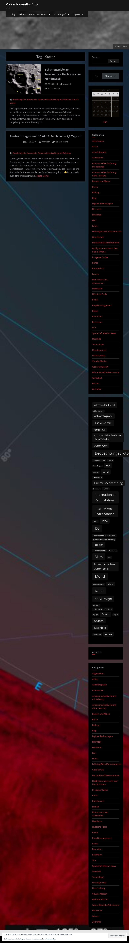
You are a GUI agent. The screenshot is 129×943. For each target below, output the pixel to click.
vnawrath (67, 83)
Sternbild (96, 338)
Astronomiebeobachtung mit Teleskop (54, 99)
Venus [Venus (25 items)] (108, 634)
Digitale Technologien (102, 203)
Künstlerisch (98, 268)
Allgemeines (98, 141)
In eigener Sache (100, 257)
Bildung (95, 192)
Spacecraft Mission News (104, 333)
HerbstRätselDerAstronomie (105, 242)
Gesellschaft (98, 237)
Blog (13, 14)
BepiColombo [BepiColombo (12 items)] (99, 460)
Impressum (78, 14)
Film (94, 220)
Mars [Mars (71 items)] (99, 556)
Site (94, 327)
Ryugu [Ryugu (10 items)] (95, 614)
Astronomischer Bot (37, 14)
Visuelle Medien (99, 361)
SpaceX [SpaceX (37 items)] (98, 621)
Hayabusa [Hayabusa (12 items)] (97, 477)
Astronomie (32, 99)
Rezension (97, 322)
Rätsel (95, 311)
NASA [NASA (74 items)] (99, 590)
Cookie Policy (51, 939)
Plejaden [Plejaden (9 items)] (96, 605)
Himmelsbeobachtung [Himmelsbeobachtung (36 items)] (108, 483)
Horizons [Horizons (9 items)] (96, 489)
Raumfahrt (97, 316)
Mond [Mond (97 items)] (100, 576)
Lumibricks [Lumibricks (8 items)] (113, 551)
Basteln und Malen (101, 181)
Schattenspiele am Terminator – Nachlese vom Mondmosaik (63, 74)
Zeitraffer (96, 389)
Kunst (95, 262)
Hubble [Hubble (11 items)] (105, 489)
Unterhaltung (98, 355)
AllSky (95, 146)
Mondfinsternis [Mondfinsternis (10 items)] (98, 584)
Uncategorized (99, 350)
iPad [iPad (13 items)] (95, 521)
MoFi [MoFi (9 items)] (109, 557)
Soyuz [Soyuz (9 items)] (116, 614)
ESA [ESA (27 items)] (108, 465)
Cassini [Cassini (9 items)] (110, 461)
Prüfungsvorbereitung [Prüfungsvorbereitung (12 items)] (102, 609)
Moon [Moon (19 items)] (110, 584)
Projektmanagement (102, 305)
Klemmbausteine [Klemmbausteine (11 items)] (99, 551)
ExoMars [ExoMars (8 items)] (96, 472)
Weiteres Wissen (100, 366)
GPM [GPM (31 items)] (106, 472)
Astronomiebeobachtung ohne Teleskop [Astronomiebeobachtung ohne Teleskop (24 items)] (108, 437)
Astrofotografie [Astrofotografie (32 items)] (103, 416)
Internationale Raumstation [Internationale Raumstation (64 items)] (105, 497)
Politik (95, 299)
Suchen (95, 57)
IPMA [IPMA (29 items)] (105, 521)
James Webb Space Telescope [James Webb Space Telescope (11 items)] (104, 535)
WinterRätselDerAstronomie (105, 372)
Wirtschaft (97, 378)
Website (22, 14)
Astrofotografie (19, 99)
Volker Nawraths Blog (22, 4)
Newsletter (97, 288)
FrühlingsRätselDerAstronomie (107, 231)
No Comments (54, 88)
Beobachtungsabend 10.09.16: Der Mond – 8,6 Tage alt (45, 136)
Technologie (98, 344)
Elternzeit (96, 209)
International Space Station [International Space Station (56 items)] (105, 511)
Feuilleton (97, 214)
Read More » (43, 176)
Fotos (95, 226)
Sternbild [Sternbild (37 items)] (100, 628)
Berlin (95, 187)
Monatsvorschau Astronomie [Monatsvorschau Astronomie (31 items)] (104, 566)
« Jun (105, 121)
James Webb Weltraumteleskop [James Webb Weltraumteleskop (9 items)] (104, 540)
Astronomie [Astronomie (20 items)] (99, 429)
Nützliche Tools (99, 294)
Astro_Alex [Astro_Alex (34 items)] (100, 445)
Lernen (95, 274)
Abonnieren (110, 76)
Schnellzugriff (60, 14)
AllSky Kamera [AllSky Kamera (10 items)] (98, 411)
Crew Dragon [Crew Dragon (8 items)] (97, 466)
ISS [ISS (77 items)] (97, 528)
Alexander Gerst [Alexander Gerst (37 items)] (104, 405)
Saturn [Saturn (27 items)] (105, 614)
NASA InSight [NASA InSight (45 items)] (103, 599)
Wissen (95, 383)
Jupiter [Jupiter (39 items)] (98, 545)
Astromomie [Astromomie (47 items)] (103, 423)
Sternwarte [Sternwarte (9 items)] (97, 634)
